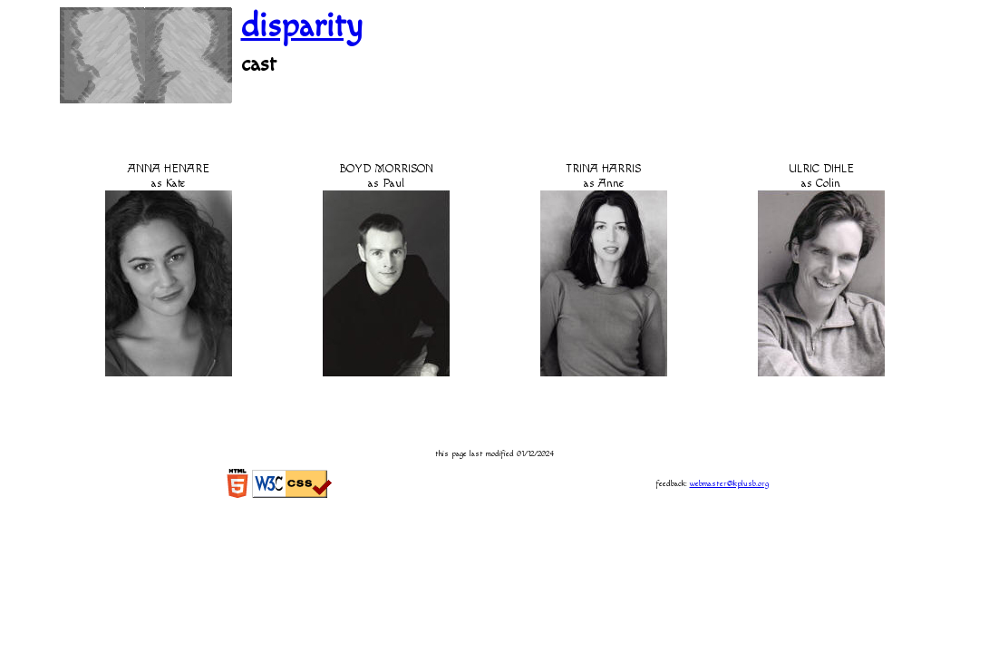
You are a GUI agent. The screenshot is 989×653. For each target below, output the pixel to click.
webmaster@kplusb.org (729, 484)
